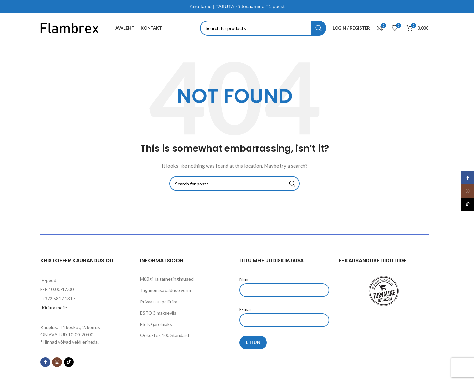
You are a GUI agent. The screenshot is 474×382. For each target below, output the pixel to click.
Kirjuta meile (54, 307)
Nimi (284, 284)
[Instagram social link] (57, 362)
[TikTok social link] (69, 362)
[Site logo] (69, 27)
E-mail (284, 314)
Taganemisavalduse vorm (165, 290)
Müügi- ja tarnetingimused (167, 279)
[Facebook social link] (45, 362)
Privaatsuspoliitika (158, 301)
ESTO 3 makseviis (158, 313)
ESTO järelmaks (156, 324)
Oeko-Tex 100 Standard (164, 335)
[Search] (263, 28)
